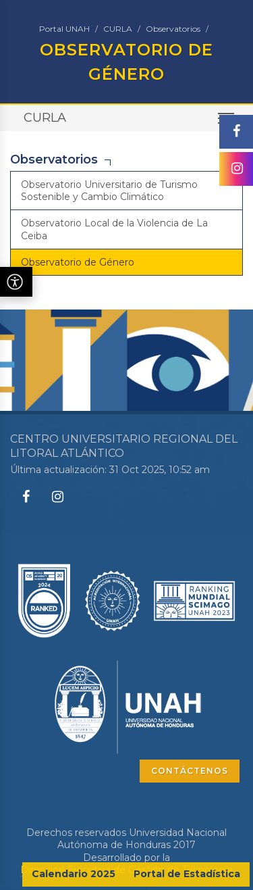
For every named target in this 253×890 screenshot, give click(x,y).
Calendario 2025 (73, 874)
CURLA (117, 29)
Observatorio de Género (77, 262)
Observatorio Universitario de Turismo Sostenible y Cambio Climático (109, 190)
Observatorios (173, 29)
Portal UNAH (64, 29)
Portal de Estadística (187, 874)
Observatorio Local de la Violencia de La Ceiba (114, 229)
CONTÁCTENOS (189, 771)
